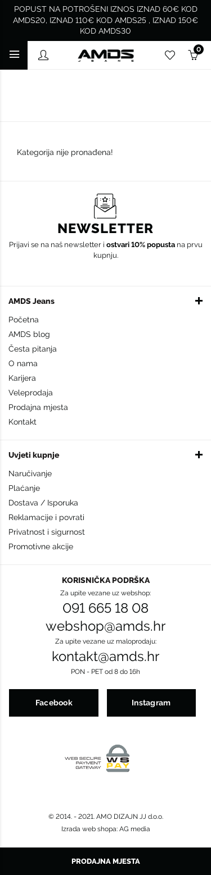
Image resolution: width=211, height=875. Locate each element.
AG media (134, 829)
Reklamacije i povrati (46, 517)
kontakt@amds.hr (105, 656)
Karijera (22, 377)
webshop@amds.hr (105, 626)
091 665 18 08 (105, 608)
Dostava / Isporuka (43, 502)
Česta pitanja (32, 348)
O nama (23, 363)
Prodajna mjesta (38, 407)
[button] (105, 300)
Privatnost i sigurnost (46, 531)
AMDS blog (29, 334)
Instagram (151, 702)
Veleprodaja (30, 392)
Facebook (54, 702)
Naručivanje (30, 473)
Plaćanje (24, 488)
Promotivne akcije (40, 546)
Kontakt (22, 421)
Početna (23, 319)
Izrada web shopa (88, 829)
